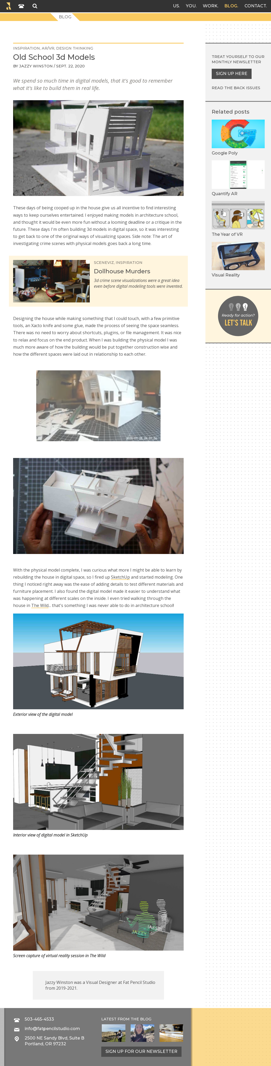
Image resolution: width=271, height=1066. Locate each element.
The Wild (40, 605)
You (191, 5)
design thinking (74, 48)
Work (210, 5)
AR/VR (48, 48)
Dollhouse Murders (122, 271)
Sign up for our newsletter (141, 1051)
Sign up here (231, 73)
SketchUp (120, 577)
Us (176, 5)
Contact (255, 5)
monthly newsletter (236, 62)
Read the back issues (236, 88)
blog (145, 1019)
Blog (231, 5)
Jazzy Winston (36, 66)
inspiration (26, 48)
